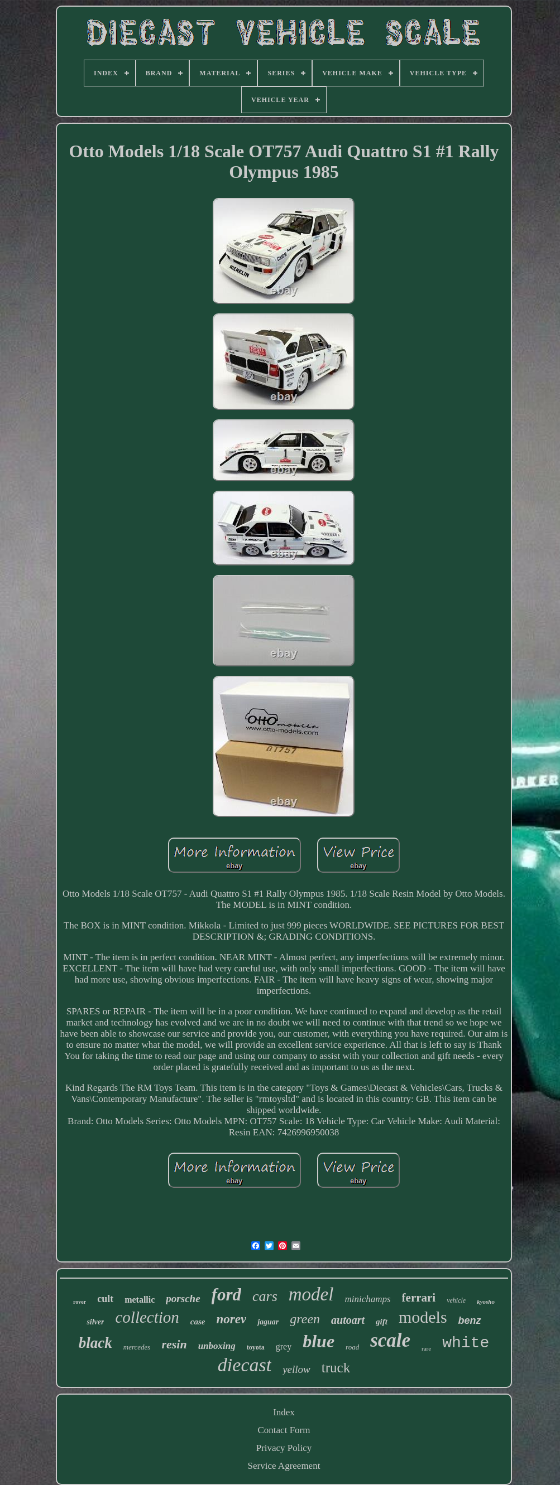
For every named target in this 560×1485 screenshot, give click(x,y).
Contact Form (284, 1430)
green (305, 1319)
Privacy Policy (284, 1448)
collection (147, 1317)
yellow (296, 1369)
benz (469, 1320)
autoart (348, 1320)
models (423, 1317)
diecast (244, 1365)
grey (283, 1346)
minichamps (367, 1299)
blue (318, 1341)
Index (284, 1412)
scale (390, 1340)
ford (226, 1294)
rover (79, 1302)
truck (336, 1367)
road (352, 1347)
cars (264, 1296)
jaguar (268, 1322)
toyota (256, 1347)
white (465, 1343)
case (197, 1321)
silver (95, 1322)
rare (426, 1348)
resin (173, 1344)
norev (231, 1319)
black (95, 1342)
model (311, 1294)
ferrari (419, 1297)
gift (381, 1321)
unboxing (217, 1346)
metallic (140, 1299)
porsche (183, 1298)
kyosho (486, 1301)
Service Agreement (284, 1465)
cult (105, 1298)
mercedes (137, 1347)
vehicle (456, 1300)
